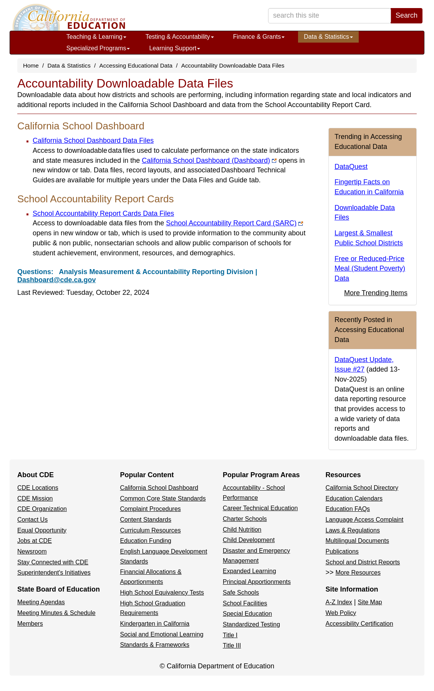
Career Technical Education (260, 508)
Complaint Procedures (150, 509)
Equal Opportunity (41, 530)
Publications (342, 551)
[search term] (329, 15)
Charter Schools (245, 519)
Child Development (249, 540)
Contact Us (32, 519)
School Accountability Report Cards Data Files (103, 213)
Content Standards (145, 519)
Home (31, 65)
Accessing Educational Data (135, 65)
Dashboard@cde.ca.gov (56, 280)
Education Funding (145, 540)
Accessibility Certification (359, 623)
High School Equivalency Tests (162, 592)
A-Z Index (339, 602)
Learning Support (174, 48)
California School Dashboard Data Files (93, 140)
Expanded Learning (249, 571)
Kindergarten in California (155, 623)
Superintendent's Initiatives (54, 572)
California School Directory (362, 487)
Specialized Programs (98, 48)
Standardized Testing (251, 624)
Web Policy (341, 613)
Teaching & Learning (96, 36)
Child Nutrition (242, 529)
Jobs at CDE (34, 540)
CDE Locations (37, 487)
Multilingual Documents (357, 540)
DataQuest (351, 166)
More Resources (358, 572)
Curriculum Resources (150, 530)
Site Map (370, 602)
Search (406, 15)
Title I (230, 635)
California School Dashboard (159, 487)
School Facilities (245, 603)
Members (30, 623)
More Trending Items (375, 293)
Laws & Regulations (353, 530)
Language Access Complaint (365, 519)
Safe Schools (241, 592)
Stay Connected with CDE (52, 562)
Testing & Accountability (180, 36)
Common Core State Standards (163, 498)
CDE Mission (35, 498)
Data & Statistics (328, 36)
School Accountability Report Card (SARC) (234, 223)
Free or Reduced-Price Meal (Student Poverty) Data (370, 268)
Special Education (247, 613)
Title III (232, 645)
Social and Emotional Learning (162, 634)
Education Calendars (354, 498)
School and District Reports (363, 562)
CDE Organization (42, 509)
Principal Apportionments (257, 582)
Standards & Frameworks (155, 644)
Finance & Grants (259, 36)
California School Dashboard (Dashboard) (209, 160)
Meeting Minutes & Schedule (56, 613)
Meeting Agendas (41, 602)
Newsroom (31, 551)
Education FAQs (348, 509)
